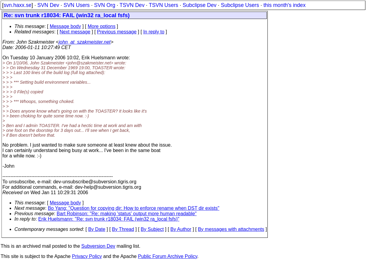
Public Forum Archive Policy (167, 256)
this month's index (285, 5)
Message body (65, 26)
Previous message (117, 31)
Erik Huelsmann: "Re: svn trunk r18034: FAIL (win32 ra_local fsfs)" (108, 219)
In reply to (153, 31)
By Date (96, 229)
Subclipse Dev (199, 5)
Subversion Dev (98, 246)
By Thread (123, 229)
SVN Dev (48, 5)
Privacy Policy (87, 256)
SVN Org (104, 5)
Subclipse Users (240, 5)
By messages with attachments (231, 229)
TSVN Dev (132, 5)
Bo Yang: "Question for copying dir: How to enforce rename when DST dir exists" (133, 208)
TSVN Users (163, 5)
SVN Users (76, 5)
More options (102, 26)
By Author (180, 229)
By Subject (152, 229)
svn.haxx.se (18, 5)
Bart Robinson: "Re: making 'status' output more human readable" (127, 213)
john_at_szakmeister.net (85, 42)
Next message (74, 31)
